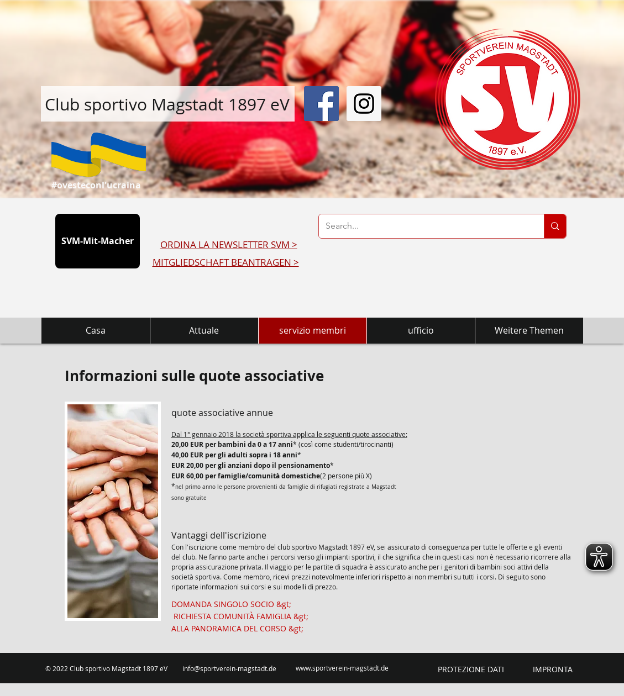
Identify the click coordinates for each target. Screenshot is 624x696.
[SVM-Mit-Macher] (97, 241)
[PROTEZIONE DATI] (470, 669)
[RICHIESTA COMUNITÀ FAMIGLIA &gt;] (241, 616)
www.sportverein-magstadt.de (342, 667)
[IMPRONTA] (553, 669)
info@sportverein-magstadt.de (229, 668)
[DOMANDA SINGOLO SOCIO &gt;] (231, 604)
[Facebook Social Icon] (321, 103)
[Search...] (423, 226)
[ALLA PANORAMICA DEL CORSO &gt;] (237, 629)
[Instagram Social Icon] (364, 103)
